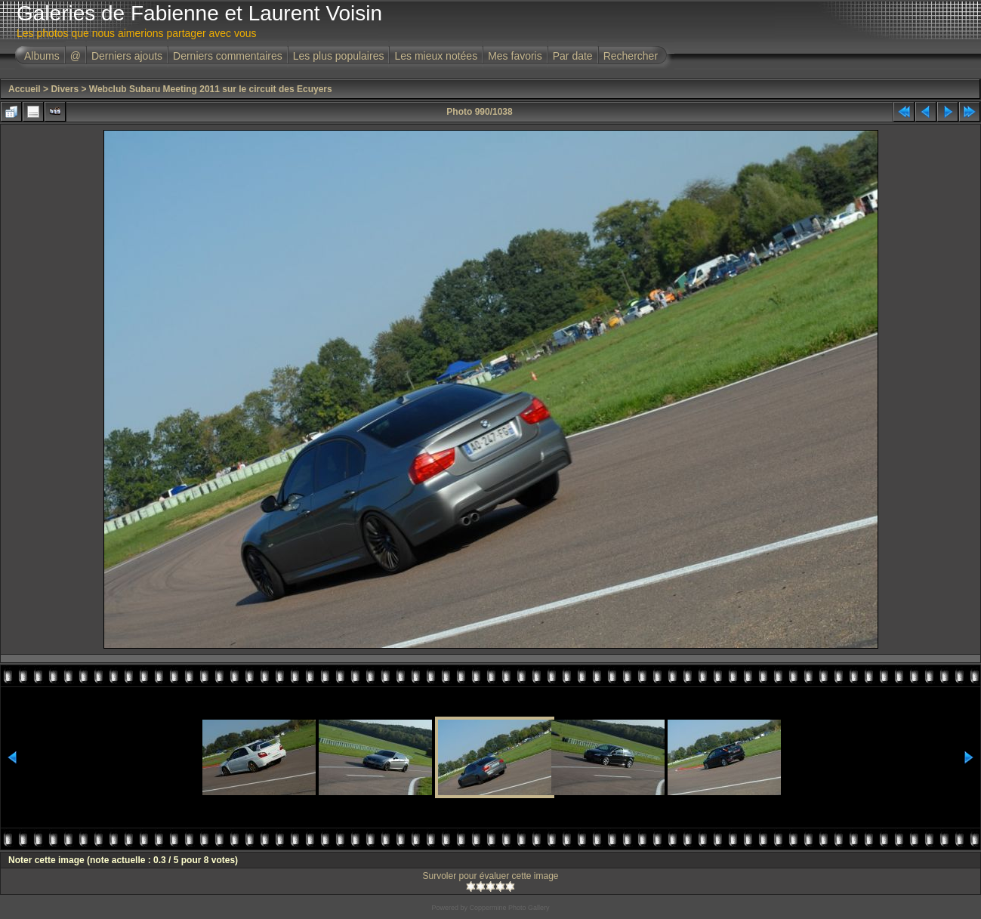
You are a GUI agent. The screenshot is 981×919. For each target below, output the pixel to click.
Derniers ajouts (126, 56)
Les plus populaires (338, 56)
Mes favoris (515, 56)
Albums (42, 56)
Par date (573, 56)
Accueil (24, 89)
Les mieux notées (435, 56)
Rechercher (630, 56)
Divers (65, 89)
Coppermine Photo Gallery (509, 907)
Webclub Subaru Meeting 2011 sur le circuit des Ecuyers (210, 89)
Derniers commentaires (227, 56)
